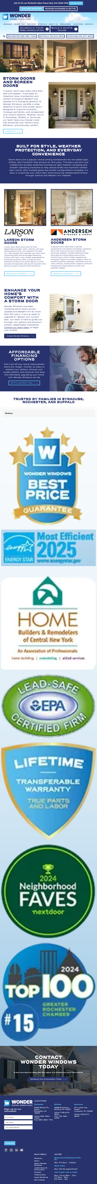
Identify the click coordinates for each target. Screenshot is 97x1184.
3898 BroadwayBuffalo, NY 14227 (62, 1108)
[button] (2, 418)
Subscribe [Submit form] (9, 1143)
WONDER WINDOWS (31, 9)
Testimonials (40, 1175)
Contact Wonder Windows (20, 336)
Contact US (12, 131)
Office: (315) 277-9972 (82, 1115)
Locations (78, 24)
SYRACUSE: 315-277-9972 (80, 36)
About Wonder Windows (40, 1164)
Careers (37, 1172)
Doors (17, 24)
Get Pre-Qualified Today (24, 383)
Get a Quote (39, 1180)
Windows (7, 24)
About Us (53, 24)
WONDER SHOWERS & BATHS (60, 9)
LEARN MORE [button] (76, 3)
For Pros (31, 24)
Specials (42, 24)
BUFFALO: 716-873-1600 (51, 36)
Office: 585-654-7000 (42, 1117)
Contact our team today (16, 327)
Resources (65, 24)
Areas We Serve (41, 1177)
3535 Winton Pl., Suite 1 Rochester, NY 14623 (41, 1110)
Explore (19, 274)
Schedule (48, 1079)
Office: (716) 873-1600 (62, 1113)
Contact (89, 24)
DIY (23, 24)
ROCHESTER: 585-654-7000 (22, 36)
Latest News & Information (40, 1169)
